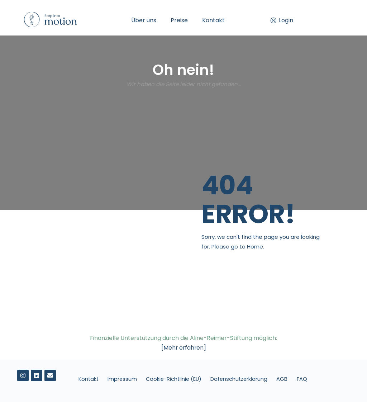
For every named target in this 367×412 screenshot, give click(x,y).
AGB (294, 379)
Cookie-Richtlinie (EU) (183, 379)
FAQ (192, 389)
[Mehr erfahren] (183, 348)
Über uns (143, 20)
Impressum (130, 379)
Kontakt (213, 20)
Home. (255, 246)
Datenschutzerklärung (250, 379)
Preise (179, 20)
